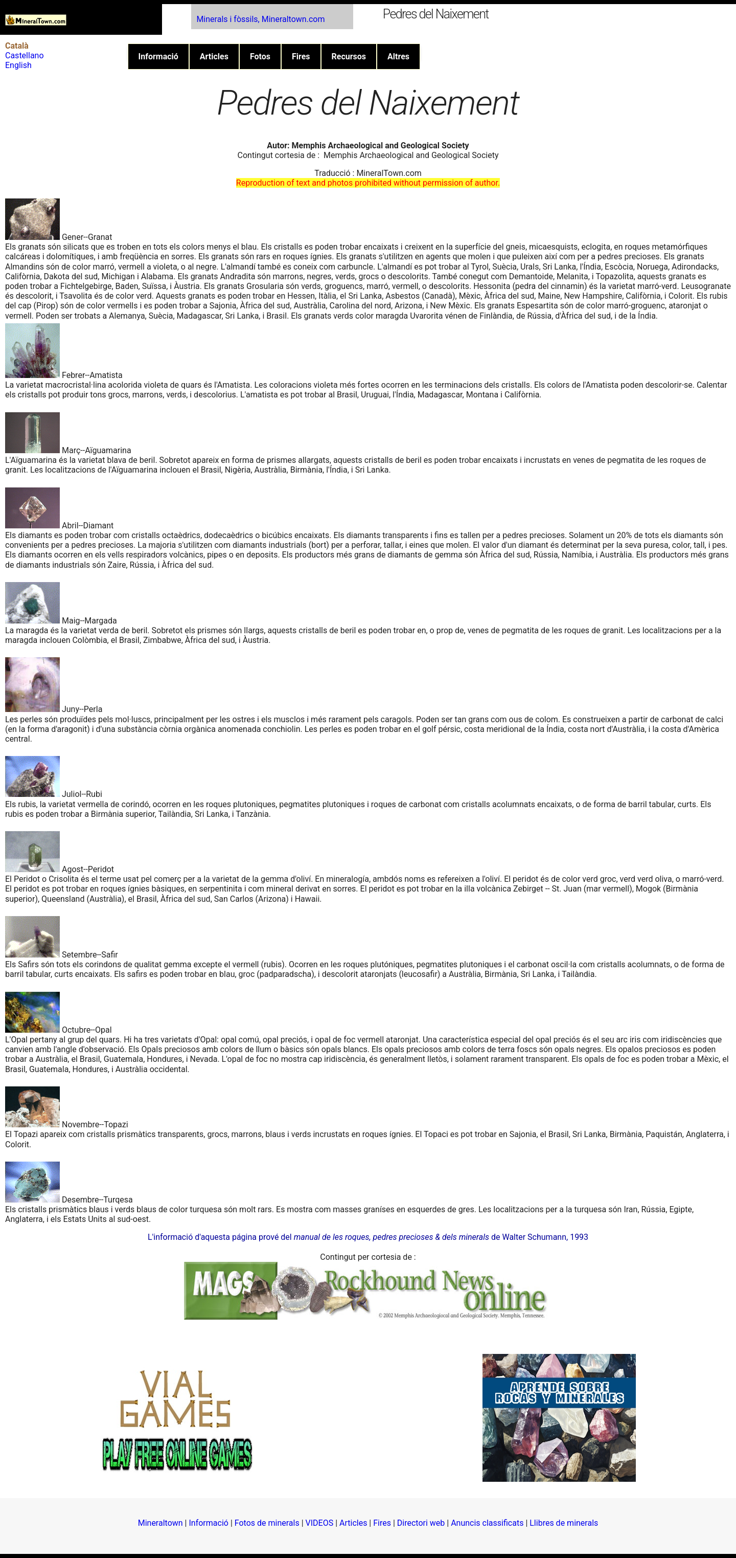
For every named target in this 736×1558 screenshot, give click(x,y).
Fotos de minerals (267, 1523)
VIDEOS (320, 1523)
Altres (398, 56)
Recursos (349, 56)
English (18, 65)
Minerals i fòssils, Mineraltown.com (260, 19)
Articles (214, 56)
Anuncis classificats (487, 1523)
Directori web (421, 1523)
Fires (301, 56)
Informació (158, 56)
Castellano (24, 55)
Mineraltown (160, 1523)
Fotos (260, 56)
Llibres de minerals (564, 1523)
